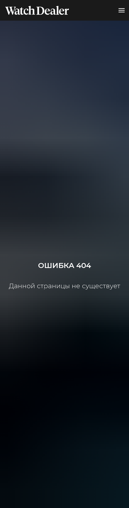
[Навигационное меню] (122, 10)
